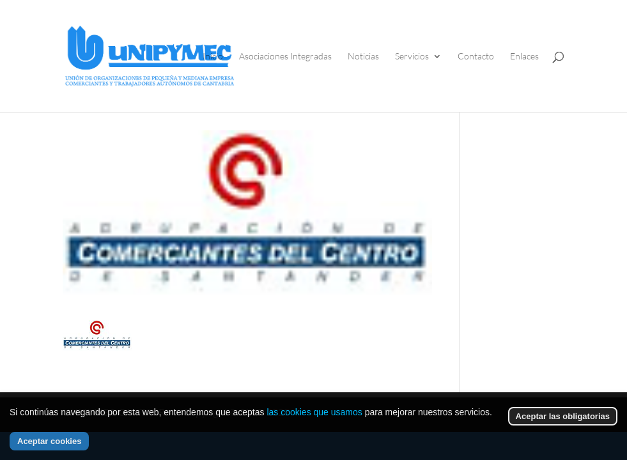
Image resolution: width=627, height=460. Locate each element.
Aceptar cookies (49, 441)
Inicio (213, 56)
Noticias (363, 56)
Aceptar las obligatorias (563, 416)
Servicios (412, 56)
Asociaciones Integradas (285, 56)
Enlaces (524, 56)
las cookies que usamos (314, 412)
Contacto (476, 56)
